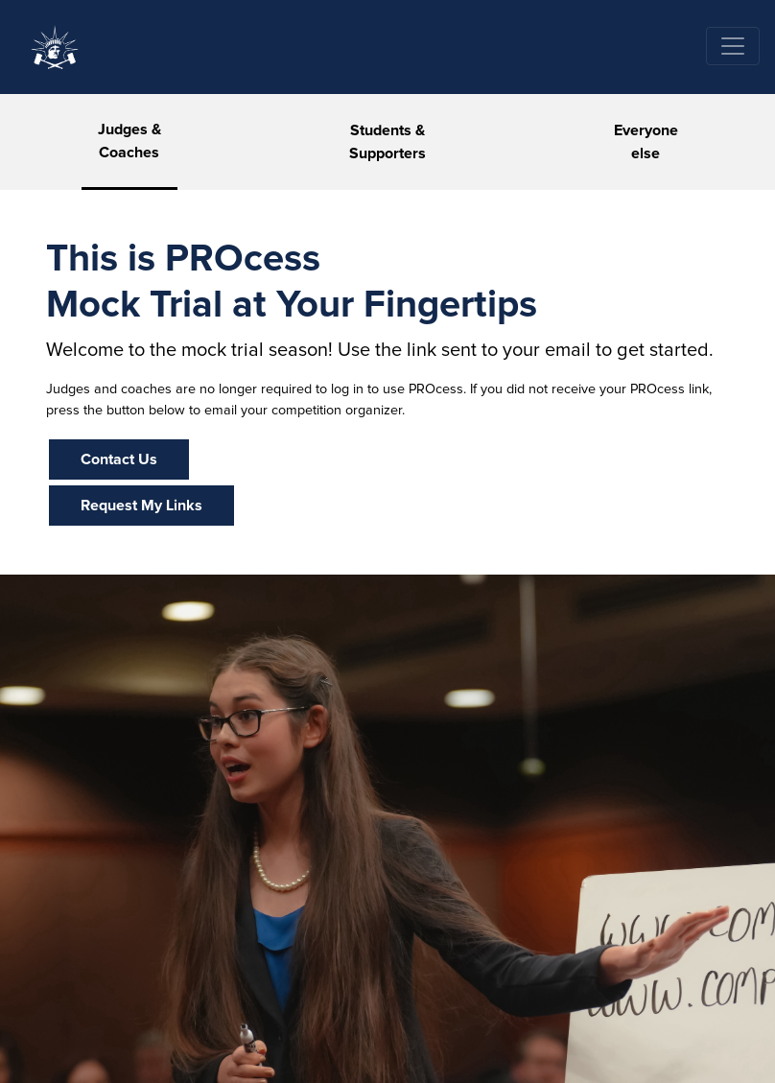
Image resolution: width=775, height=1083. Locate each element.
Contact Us (119, 459)
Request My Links (141, 505)
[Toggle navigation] (733, 46)
